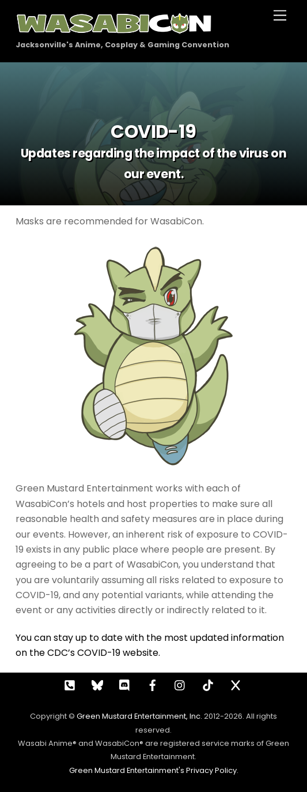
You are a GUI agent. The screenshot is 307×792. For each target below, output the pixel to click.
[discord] (125, 684)
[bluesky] (97, 684)
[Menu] (279, 16)
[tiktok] (207, 684)
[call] (69, 684)
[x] (235, 684)
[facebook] (152, 684)
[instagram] (180, 684)
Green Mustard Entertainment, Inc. (139, 716)
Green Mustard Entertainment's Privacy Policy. (153, 770)
